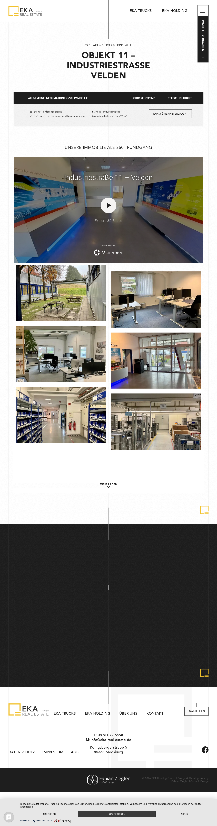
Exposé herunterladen (169, 113)
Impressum (52, 752)
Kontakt (154, 713)
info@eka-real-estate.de (111, 740)
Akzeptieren (116, 814)
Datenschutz (21, 752)
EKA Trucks (141, 11)
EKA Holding (174, 11)
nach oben (197, 711)
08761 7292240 (111, 735)
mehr (184, 814)
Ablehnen (49, 814)
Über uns (128, 713)
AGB (74, 752)
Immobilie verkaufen (203, 39)
